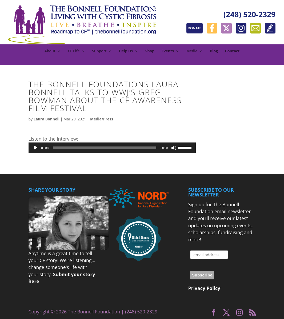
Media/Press (101, 118)
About (50, 51)
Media (192, 51)
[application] (112, 147)
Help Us (126, 51)
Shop (149, 51)
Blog (214, 51)
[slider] (104, 147)
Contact (232, 51)
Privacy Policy (204, 288)
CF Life (74, 51)
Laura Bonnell (46, 118)
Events (168, 51)
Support (99, 51)
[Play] (35, 147)
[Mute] (174, 147)
